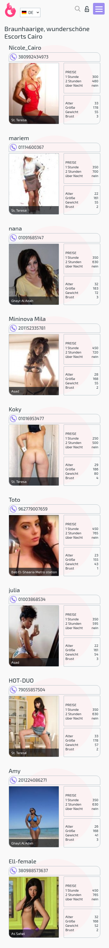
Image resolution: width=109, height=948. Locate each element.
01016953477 (27, 418)
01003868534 (28, 599)
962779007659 (29, 508)
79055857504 (27, 689)
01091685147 (27, 237)
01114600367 (27, 147)
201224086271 (28, 780)
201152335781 (27, 328)
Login (87, 9)
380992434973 (29, 56)
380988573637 (29, 870)
